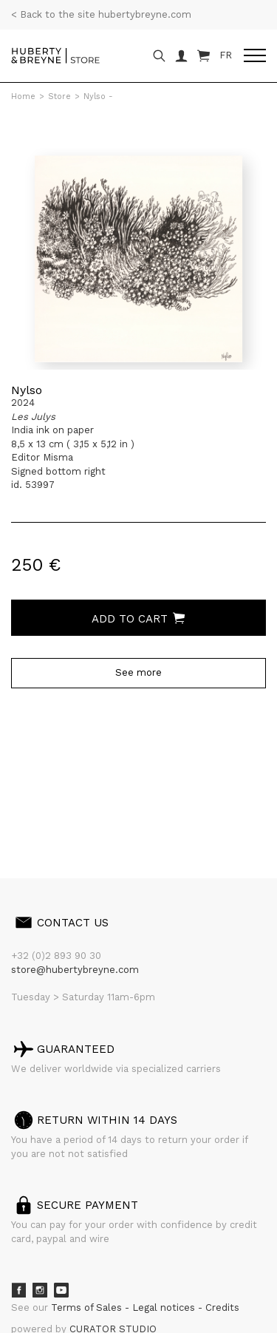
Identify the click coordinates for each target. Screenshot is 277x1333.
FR (225, 55)
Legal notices (165, 1307)
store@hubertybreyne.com (75, 969)
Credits (222, 1307)
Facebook (18, 1290)
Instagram (40, 1290)
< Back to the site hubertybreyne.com (101, 14)
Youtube (61, 1290)
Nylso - (98, 96)
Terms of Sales (88, 1307)
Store (59, 96)
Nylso (26, 390)
